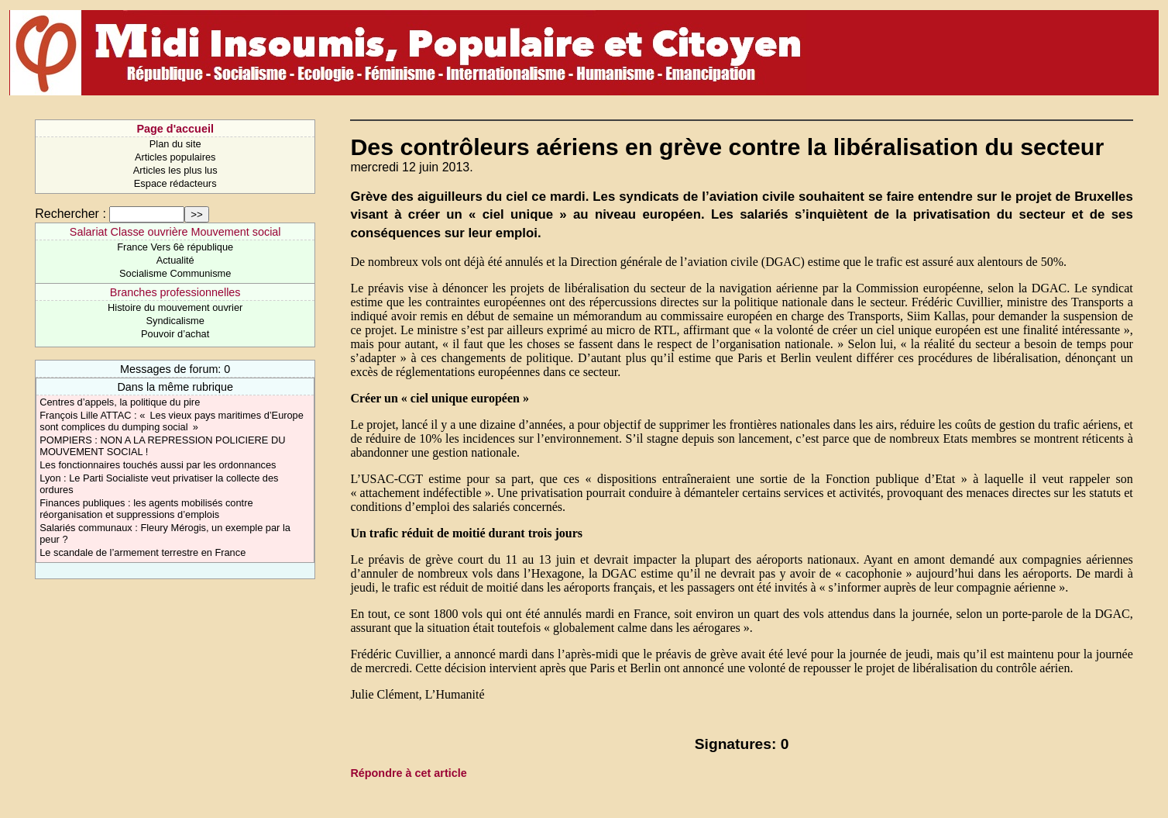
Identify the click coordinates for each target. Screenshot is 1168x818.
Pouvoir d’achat (175, 334)
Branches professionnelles (175, 292)
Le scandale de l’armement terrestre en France (143, 552)
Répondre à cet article (408, 773)
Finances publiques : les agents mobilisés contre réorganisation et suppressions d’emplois (146, 508)
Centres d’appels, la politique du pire (120, 402)
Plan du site (175, 144)
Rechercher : (70, 213)
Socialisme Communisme (175, 273)
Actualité (175, 260)
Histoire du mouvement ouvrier (175, 307)
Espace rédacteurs (175, 183)
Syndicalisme (175, 320)
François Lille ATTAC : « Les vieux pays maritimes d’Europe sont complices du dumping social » (172, 421)
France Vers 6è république (175, 247)
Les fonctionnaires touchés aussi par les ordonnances (158, 465)
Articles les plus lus (175, 170)
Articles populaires (175, 157)
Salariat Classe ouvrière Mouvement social (175, 232)
